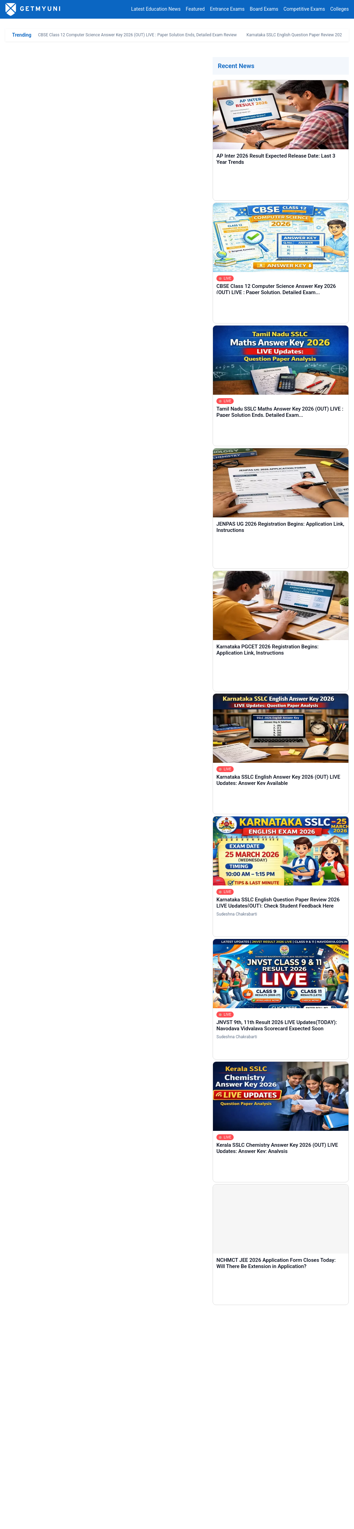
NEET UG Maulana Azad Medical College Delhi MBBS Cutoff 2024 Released (107, 629)
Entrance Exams (227, 9)
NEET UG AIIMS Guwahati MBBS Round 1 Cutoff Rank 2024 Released (101, 651)
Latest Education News (155, 9)
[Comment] (177, 1385)
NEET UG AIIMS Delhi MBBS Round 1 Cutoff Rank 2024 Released (96, 640)
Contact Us (44, 1518)
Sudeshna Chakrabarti (236, 914)
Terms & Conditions (120, 1518)
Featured (195, 9)
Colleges (339, 9)
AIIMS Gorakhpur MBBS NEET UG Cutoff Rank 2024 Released (92, 618)
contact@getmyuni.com (323, 1499)
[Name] (93, 1348)
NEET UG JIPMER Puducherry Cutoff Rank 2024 (78, 708)
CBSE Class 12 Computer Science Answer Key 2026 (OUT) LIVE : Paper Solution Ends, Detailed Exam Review (137, 34)
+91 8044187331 (256, 1499)
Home (17, 1454)
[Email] (260, 1348)
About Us (15, 1518)
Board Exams (264, 9)
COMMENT (52, 1422)
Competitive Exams (304, 9)
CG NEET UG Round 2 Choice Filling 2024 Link (65, 528)
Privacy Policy (77, 1518)
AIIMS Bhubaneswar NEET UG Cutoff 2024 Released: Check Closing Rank (105, 679)
